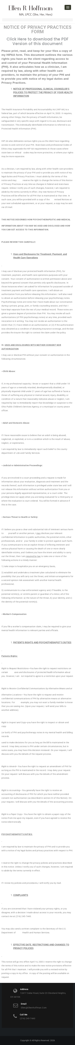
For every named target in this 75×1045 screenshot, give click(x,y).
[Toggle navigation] (68, 7)
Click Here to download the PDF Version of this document (38, 41)
